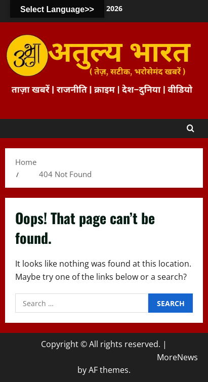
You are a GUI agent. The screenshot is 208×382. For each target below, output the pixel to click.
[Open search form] (190, 128)
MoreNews (177, 357)
